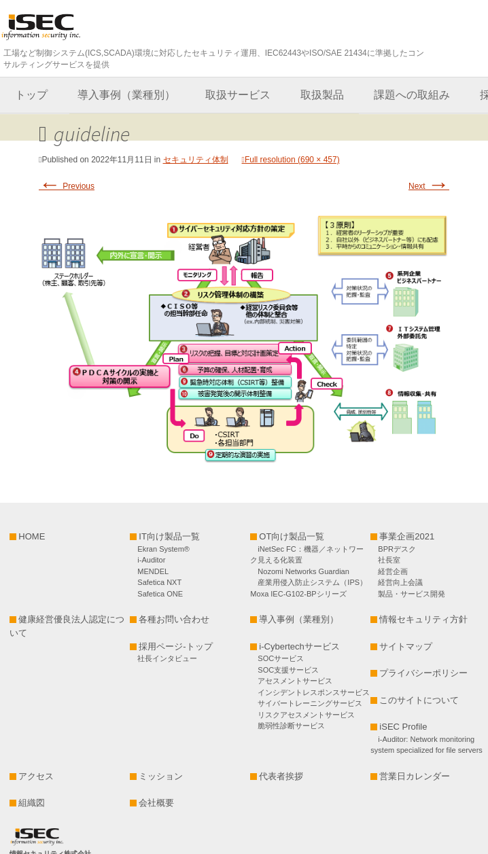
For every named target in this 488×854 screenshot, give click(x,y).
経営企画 (393, 571)
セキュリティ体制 (195, 159)
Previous (66, 186)
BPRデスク (397, 549)
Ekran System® (163, 549)
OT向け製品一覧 (291, 536)
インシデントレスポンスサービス (314, 692)
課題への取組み (412, 95)
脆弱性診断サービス (291, 726)
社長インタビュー (167, 658)
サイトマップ (405, 646)
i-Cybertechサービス (299, 646)
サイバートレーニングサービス (310, 703)
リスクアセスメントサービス (306, 715)
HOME (31, 536)
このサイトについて (419, 700)
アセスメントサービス (295, 681)
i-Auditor (151, 560)
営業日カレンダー (414, 776)
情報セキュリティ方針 (423, 619)
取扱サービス (238, 95)
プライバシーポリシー (423, 673)
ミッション (161, 776)
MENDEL (153, 571)
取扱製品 (322, 95)
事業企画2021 (406, 536)
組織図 (31, 803)
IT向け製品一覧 (169, 536)
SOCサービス (284, 658)
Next (428, 186)
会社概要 (156, 803)
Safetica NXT (159, 582)
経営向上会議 (400, 582)
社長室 (389, 560)
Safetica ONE (160, 594)
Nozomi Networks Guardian (303, 571)
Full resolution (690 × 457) (292, 159)
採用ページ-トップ (175, 646)
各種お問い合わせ (174, 619)
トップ (31, 95)
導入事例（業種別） (126, 95)
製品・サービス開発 (411, 594)
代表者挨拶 (281, 776)
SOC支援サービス (288, 670)
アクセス (36, 776)
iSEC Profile (403, 727)
